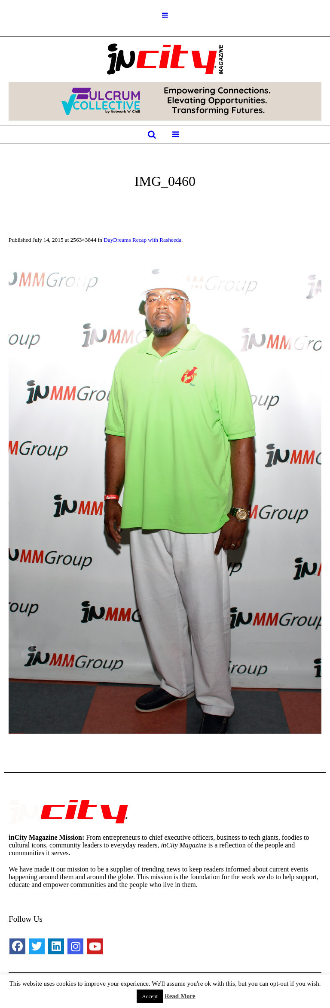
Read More (180, 996)
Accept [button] (150, 996)
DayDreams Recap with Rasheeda (142, 240)
